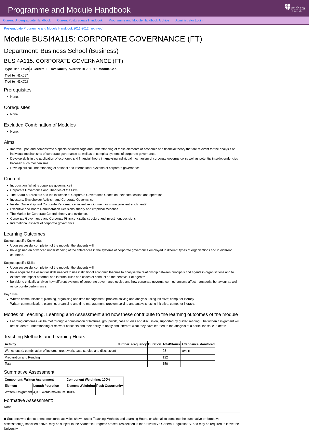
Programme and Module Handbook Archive (139, 20)
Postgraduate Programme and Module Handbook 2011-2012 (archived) (53, 28)
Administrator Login (189, 20)
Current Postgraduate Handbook (79, 20)
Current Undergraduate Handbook (27, 20)
